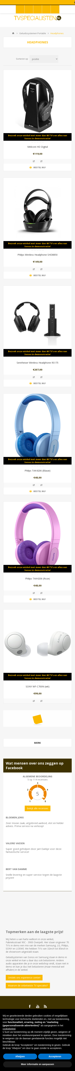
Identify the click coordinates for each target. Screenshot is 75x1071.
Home (13, 33)
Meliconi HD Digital (37, 146)
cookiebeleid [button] (9, 1028)
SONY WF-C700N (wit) (37, 686)
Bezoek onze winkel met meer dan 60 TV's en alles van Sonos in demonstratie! (37, 137)
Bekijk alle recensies (37, 808)
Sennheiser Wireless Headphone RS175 (37, 362)
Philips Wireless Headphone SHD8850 (37, 254)
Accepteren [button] (55, 1056)
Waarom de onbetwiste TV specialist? (28, 985)
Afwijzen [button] (20, 1056)
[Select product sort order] (44, 59)
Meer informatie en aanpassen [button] (37, 1064)
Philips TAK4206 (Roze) (37, 578)
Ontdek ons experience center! (24, 977)
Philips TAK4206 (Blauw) (37, 470)
